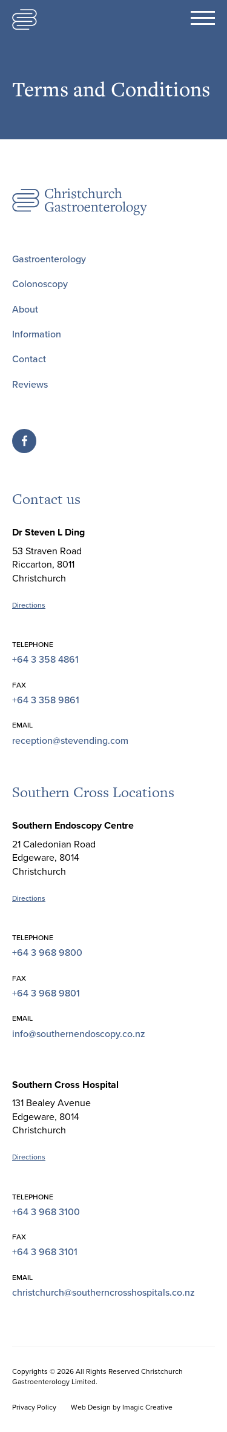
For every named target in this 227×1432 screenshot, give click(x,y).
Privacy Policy (34, 1407)
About (25, 309)
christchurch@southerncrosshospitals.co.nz (103, 1293)
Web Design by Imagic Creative (122, 1407)
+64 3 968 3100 (46, 1212)
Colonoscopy (40, 284)
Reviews (30, 385)
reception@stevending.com (70, 741)
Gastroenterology (49, 259)
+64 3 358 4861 (45, 660)
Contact (29, 359)
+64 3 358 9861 (45, 700)
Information (36, 334)
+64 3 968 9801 (46, 993)
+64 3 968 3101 (44, 1252)
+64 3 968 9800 (47, 953)
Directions (28, 605)
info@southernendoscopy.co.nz (78, 1034)
